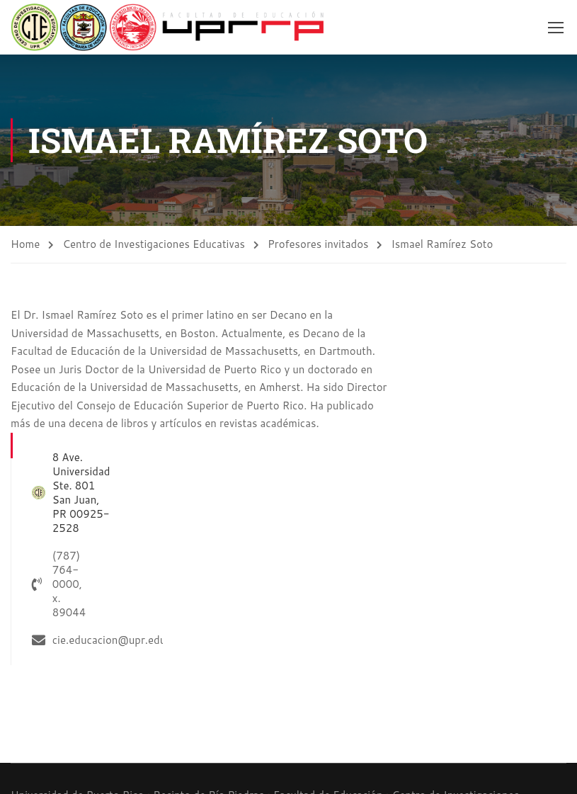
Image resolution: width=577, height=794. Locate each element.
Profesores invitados (318, 244)
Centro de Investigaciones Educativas (153, 244)
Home (25, 244)
